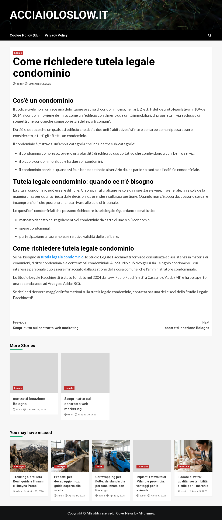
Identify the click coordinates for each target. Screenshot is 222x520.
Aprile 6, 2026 (158, 495)
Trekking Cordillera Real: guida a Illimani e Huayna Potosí (28, 481)
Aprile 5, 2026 (199, 491)
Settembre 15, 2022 (40, 83)
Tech (100, 466)
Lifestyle (19, 466)
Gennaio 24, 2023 (36, 409)
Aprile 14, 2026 (77, 495)
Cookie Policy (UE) (24, 35)
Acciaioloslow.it (59, 14)
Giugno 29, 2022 (87, 414)
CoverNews (124, 513)
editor (20, 83)
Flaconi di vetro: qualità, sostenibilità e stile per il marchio (193, 481)
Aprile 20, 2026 (35, 491)
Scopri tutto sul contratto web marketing (62, 325)
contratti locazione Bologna (160, 325)
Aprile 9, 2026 (117, 495)
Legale (18, 53)
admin (19, 491)
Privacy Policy (56, 35)
